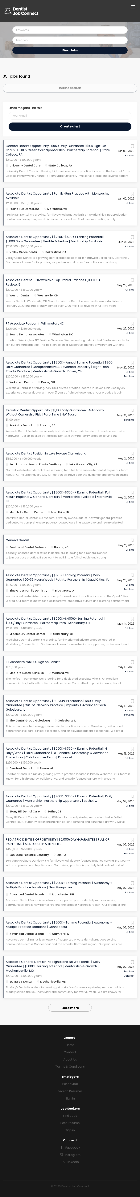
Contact (70, 1052)
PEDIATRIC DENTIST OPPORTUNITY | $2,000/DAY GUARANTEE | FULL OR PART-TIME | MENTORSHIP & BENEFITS (57, 841)
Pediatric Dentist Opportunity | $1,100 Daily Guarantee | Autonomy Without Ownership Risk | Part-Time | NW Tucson (55, 412)
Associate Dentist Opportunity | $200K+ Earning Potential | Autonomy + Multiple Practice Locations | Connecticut (59, 924)
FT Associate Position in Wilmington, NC (35, 323)
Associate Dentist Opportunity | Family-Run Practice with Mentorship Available (57, 195)
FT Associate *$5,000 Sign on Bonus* (33, 662)
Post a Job (70, 1084)
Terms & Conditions (70, 1066)
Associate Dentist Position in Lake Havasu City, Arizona (46, 453)
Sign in (70, 1098)
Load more (70, 1008)
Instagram (72, 1155)
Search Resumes (70, 1091)
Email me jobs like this (25, 108)
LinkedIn (73, 1162)
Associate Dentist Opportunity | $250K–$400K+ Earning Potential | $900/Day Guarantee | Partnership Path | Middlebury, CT (55, 620)
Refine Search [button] (70, 88)
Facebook (72, 1147)
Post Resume (70, 1123)
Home (70, 1045)
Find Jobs (70, 50)
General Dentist (18, 540)
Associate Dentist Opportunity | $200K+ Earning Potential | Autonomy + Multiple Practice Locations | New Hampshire (59, 885)
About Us (70, 1059)
